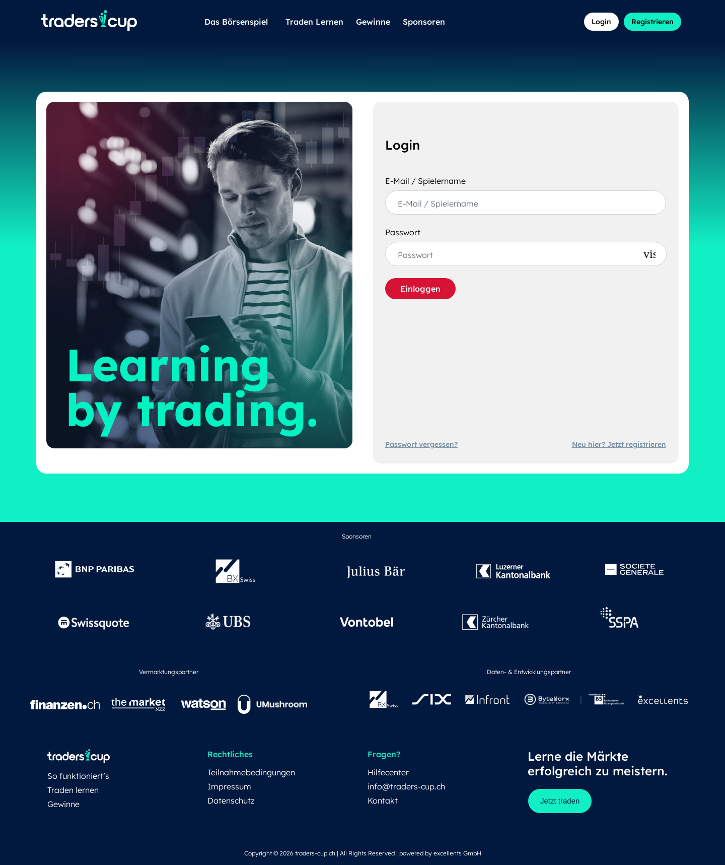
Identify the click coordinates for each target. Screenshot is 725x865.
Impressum (229, 786)
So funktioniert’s (78, 776)
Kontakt (383, 800)
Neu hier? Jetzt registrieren (619, 444)
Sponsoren (424, 22)
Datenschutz (230, 800)
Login (601, 21)
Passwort (402, 232)
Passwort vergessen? (421, 444)
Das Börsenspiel (238, 22)
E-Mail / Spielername (425, 181)
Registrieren (652, 21)
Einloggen (420, 289)
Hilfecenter (388, 772)
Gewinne (373, 22)
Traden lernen (73, 790)
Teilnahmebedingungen (251, 772)
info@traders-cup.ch (406, 786)
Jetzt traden (559, 800)
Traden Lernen (314, 22)
